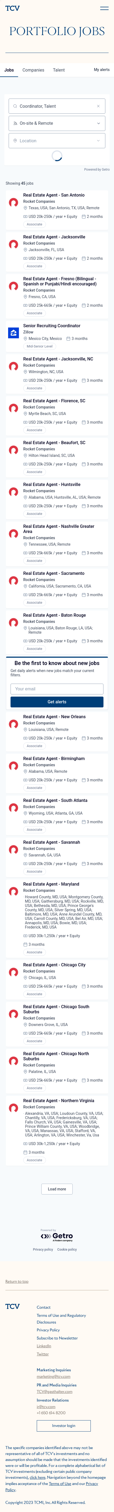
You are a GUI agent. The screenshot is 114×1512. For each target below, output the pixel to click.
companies (33, 70)
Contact (44, 1307)
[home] (30, 9)
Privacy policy (43, 1249)
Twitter (43, 1354)
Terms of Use (60, 1483)
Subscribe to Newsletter (57, 1338)
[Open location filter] (98, 141)
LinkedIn (44, 1346)
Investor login (63, 1425)
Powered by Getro (97, 169)
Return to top (16, 1281)
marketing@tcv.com (54, 1376)
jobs (9, 70)
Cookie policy (67, 1249)
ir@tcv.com (46, 1407)
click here (37, 1477)
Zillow (28, 332)
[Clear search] (98, 106)
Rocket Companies (39, 201)
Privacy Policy (48, 1330)
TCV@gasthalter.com (54, 1391)
